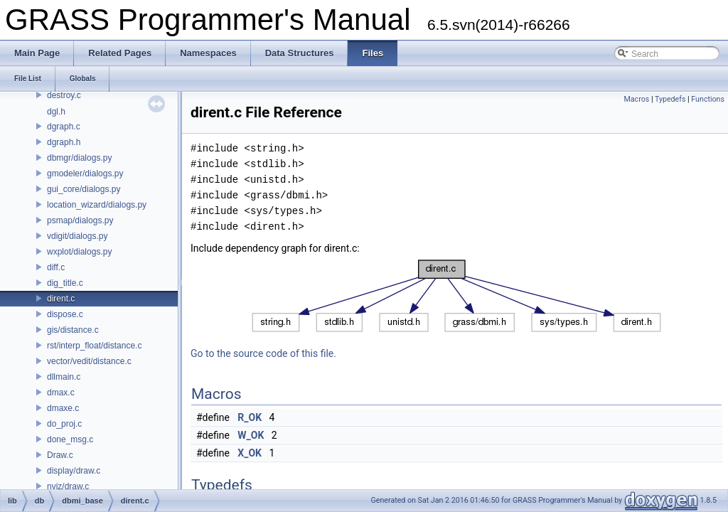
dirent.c (61, 299)
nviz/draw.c (68, 486)
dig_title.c (65, 283)
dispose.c (65, 314)
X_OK (249, 453)
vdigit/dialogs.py (77, 236)
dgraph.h (63, 142)
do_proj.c (64, 424)
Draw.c (60, 455)
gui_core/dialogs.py (83, 189)
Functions (707, 99)
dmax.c (61, 393)
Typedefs (670, 99)
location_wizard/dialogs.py (96, 205)
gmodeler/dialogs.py (85, 173)
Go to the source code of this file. (263, 353)
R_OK (249, 417)
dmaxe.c (63, 408)
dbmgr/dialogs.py (79, 158)
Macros (636, 99)
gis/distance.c (73, 330)
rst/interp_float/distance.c (94, 346)
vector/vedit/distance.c (89, 361)
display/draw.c (73, 471)
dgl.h (56, 112)
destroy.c (64, 95)
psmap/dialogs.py (80, 220)
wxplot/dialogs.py (79, 252)
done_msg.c (70, 439)
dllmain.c (63, 377)
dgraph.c (63, 127)
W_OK (250, 435)
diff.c (56, 267)
